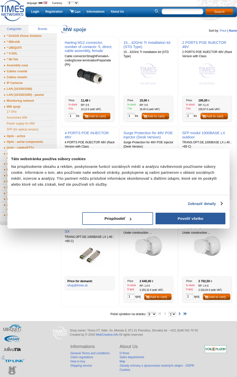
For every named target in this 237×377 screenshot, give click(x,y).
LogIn (35, 11)
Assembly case (17, 65)
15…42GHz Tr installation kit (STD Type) (146, 44)
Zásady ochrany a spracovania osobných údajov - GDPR (156, 365)
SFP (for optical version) (23, 129)
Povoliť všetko (190, 218)
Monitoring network (20, 100)
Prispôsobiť (117, 218)
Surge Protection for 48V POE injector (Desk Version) (148, 135)
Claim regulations (81, 357)
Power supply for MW (21, 123)
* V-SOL (12, 53)
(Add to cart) (97, 116)
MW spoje (13, 106)
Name (233, 30)
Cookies (124, 370)
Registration (54, 11)
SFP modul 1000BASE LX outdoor (203, 135)
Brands (42, 29)
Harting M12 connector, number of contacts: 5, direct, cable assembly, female (88, 46)
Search (219, 12)
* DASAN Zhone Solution (24, 36)
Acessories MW (17, 117)
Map (122, 361)
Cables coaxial (17, 71)
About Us (117, 11)
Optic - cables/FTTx (20, 148)
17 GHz (12, 111)
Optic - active (16, 136)
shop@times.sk (77, 285)
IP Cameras (15, 83)
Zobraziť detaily (202, 203)
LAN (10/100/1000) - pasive (25, 95)
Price (223, 30)
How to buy (77, 361)
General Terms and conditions (90, 353)
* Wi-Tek (12, 59)
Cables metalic (17, 77)
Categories (14, 29)
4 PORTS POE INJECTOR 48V (87, 135)
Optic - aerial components (25, 142)
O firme (124, 353)
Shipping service (81, 365)
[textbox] (182, 11)
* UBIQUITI (14, 48)
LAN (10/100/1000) (19, 89)
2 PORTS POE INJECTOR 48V (204, 44)
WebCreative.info (107, 334)
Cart (74, 12)
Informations (96, 11)
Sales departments (131, 357)
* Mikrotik (13, 42)
